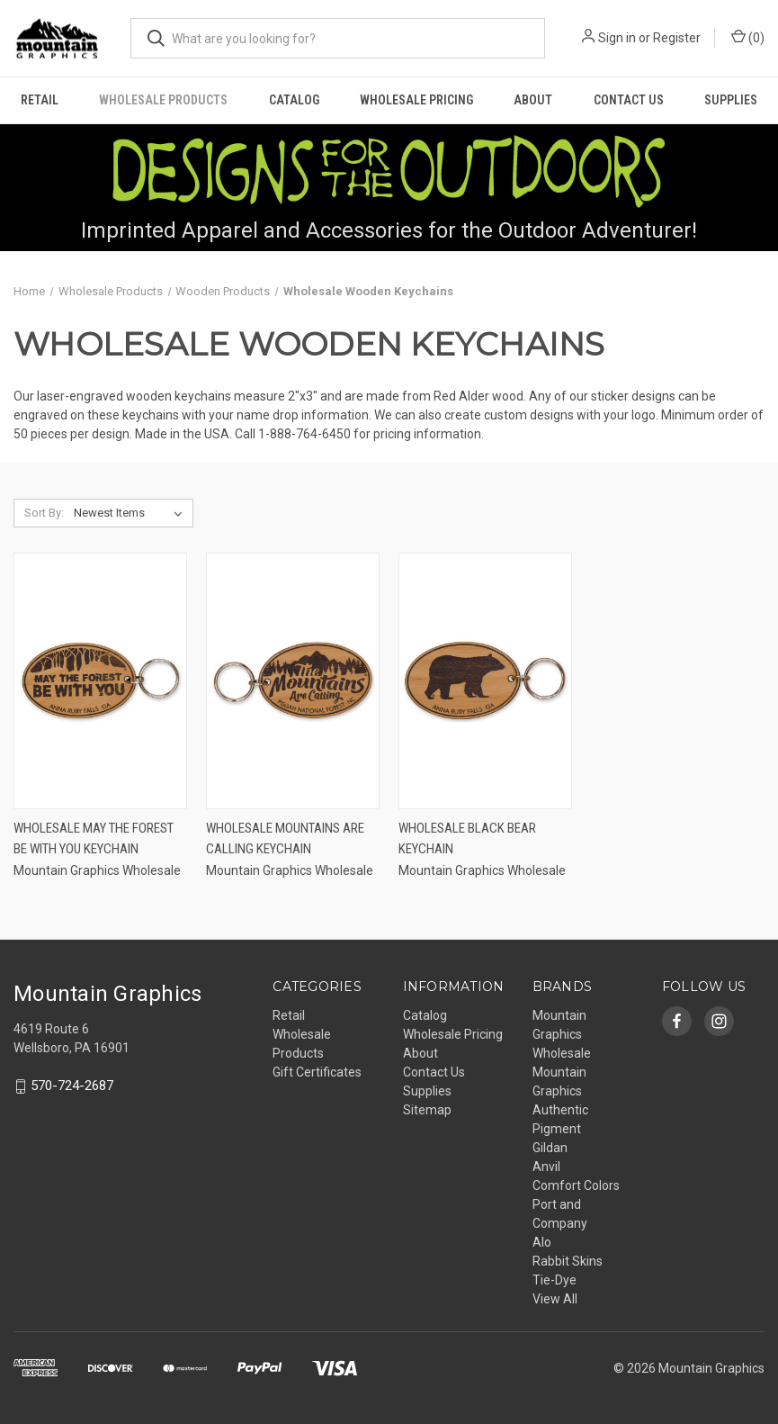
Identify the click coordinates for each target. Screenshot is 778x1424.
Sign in (617, 38)
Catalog (294, 100)
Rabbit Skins (567, 1261)
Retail (39, 100)
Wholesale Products (163, 100)
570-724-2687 (72, 1086)
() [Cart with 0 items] (748, 37)
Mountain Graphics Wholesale (561, 1034)
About (533, 100)
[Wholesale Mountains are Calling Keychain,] (293, 681)
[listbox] (131, 513)
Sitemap (427, 1110)
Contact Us (629, 100)
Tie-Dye (554, 1280)
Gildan (550, 1147)
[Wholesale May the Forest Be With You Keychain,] (100, 681)
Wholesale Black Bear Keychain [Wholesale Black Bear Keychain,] (467, 838)
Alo (541, 1242)
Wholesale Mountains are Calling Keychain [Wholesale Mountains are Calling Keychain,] (285, 838)
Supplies (730, 100)
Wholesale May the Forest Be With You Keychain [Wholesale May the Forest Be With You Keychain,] (93, 838)
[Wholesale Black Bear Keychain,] (485, 681)
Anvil (546, 1166)
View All (554, 1299)
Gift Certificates (317, 1072)
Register (677, 38)
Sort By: (44, 512)
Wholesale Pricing (416, 100)
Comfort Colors (576, 1185)
